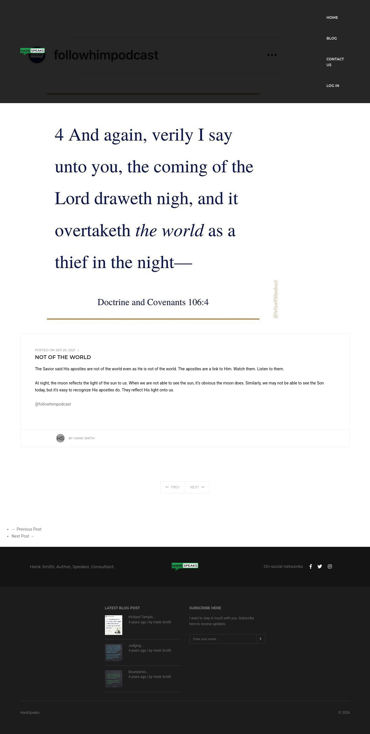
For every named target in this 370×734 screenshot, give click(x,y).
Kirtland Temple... (142, 617)
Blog (285, 10)
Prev (173, 492)
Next (197, 492)
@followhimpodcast (53, 404)
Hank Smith (84, 438)
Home (262, 10)
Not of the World (63, 357)
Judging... (136, 646)
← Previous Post (26, 529)
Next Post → (23, 536)
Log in (343, 10)
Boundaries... (139, 672)
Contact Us (313, 10)
